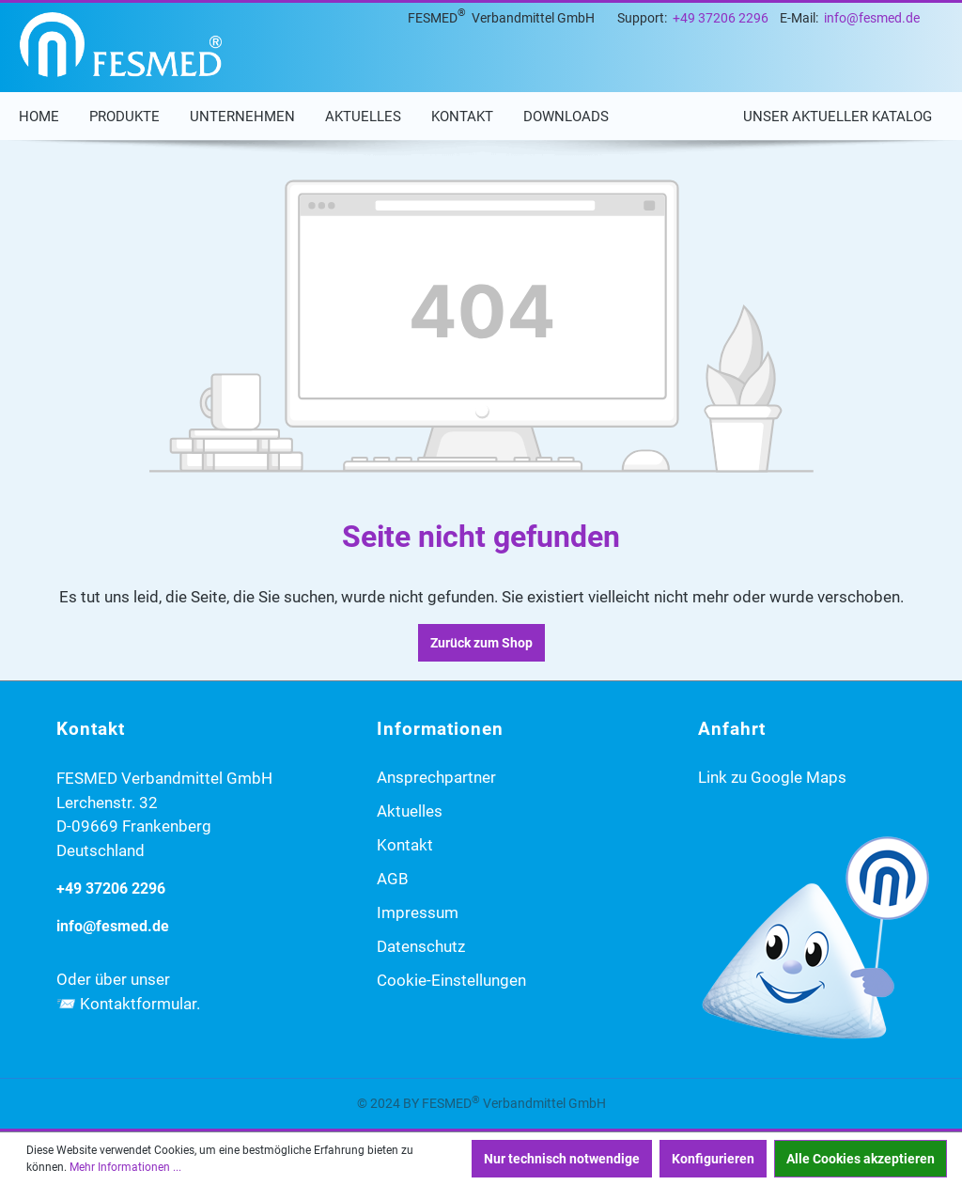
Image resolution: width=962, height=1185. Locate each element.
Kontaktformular (138, 1003)
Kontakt (405, 844)
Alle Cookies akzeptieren (860, 1158)
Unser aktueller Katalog (837, 116)
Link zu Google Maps (772, 777)
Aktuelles (409, 811)
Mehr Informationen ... (125, 1167)
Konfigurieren (713, 1158)
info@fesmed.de (872, 17)
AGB (393, 878)
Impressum (417, 912)
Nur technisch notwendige (562, 1158)
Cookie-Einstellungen (451, 980)
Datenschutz (421, 946)
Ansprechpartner (436, 777)
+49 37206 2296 (720, 17)
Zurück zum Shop (481, 642)
